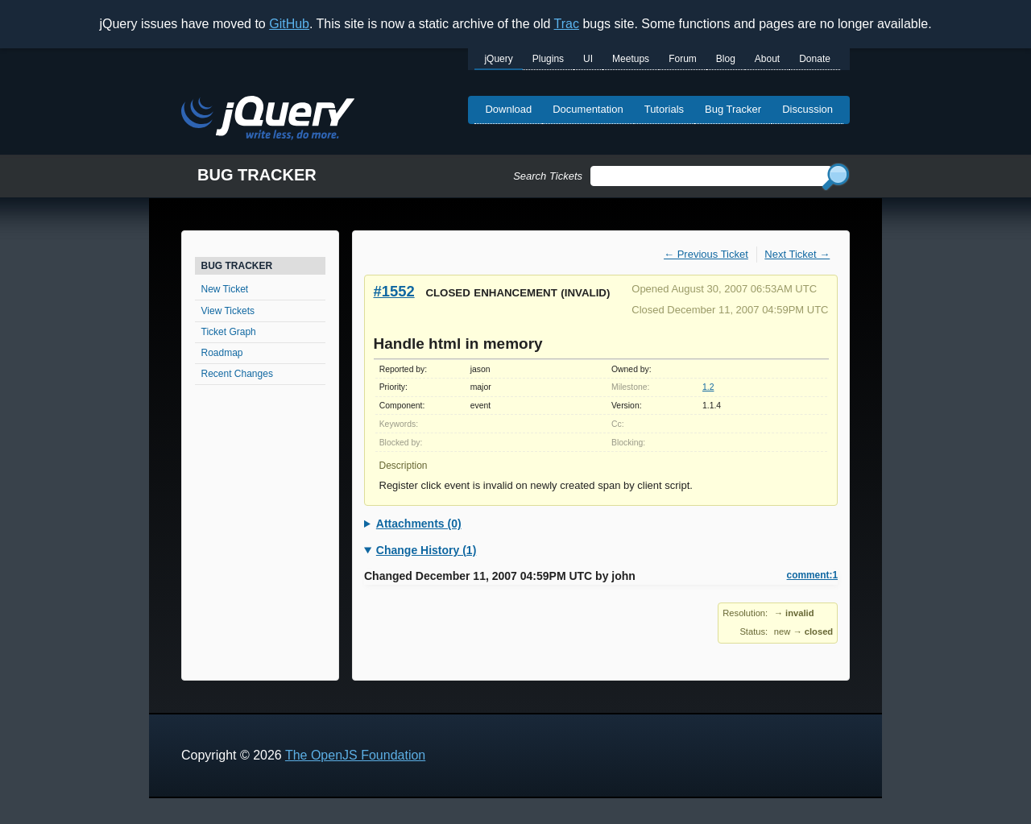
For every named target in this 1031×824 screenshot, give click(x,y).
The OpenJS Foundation (355, 755)
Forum (683, 58)
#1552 (394, 291)
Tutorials (664, 109)
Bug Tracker (733, 109)
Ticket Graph (228, 331)
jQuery (498, 58)
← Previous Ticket (706, 254)
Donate (814, 58)
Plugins (548, 58)
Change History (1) (426, 550)
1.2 (708, 387)
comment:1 (812, 575)
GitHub (289, 24)
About (767, 58)
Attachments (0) (419, 523)
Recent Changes (237, 373)
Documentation (588, 109)
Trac (566, 24)
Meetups (630, 58)
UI (588, 58)
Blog (725, 58)
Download (508, 109)
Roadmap (222, 352)
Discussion (807, 109)
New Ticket (225, 289)
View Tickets (228, 311)
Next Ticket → (797, 254)
